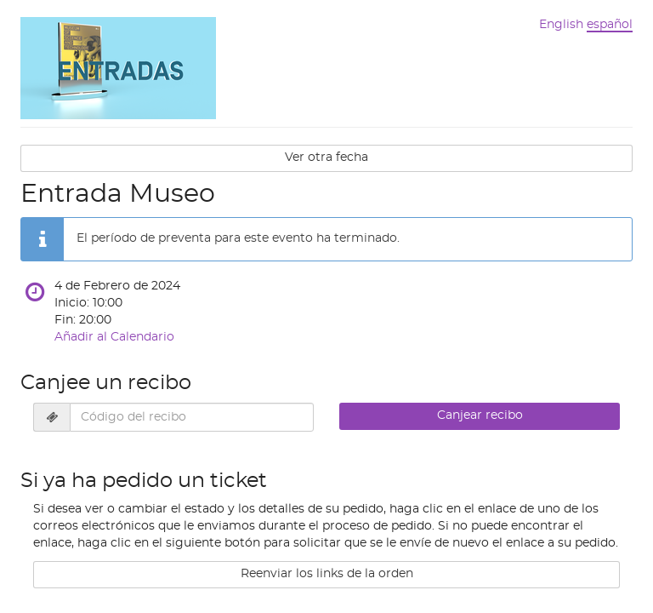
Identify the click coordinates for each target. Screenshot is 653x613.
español (610, 25)
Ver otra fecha (326, 157)
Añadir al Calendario (114, 337)
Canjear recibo (480, 415)
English (561, 25)
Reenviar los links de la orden (327, 574)
